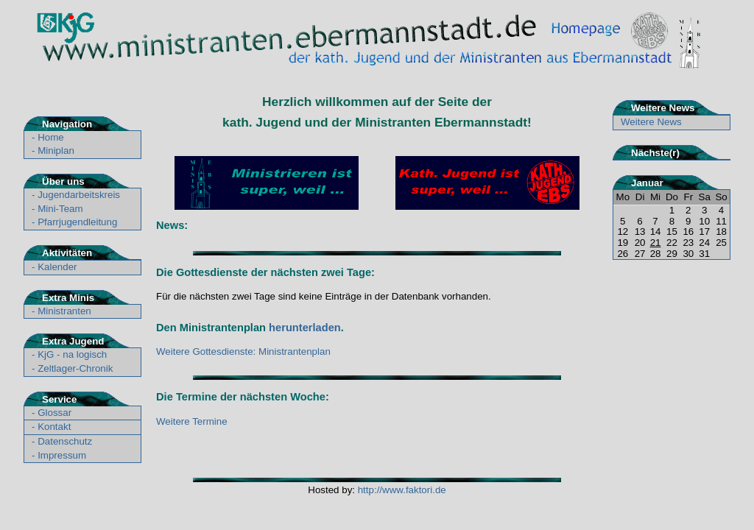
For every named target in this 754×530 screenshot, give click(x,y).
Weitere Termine (192, 421)
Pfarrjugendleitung (77, 221)
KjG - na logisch (72, 354)
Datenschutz (65, 441)
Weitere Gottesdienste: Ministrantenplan (243, 351)
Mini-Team (60, 208)
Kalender (57, 266)
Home (51, 137)
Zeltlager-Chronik (75, 368)
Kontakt (54, 426)
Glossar (54, 412)
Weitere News (651, 121)
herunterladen (305, 327)
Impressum (62, 455)
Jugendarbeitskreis (79, 194)
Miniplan (56, 150)
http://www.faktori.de (402, 489)
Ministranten (64, 311)
